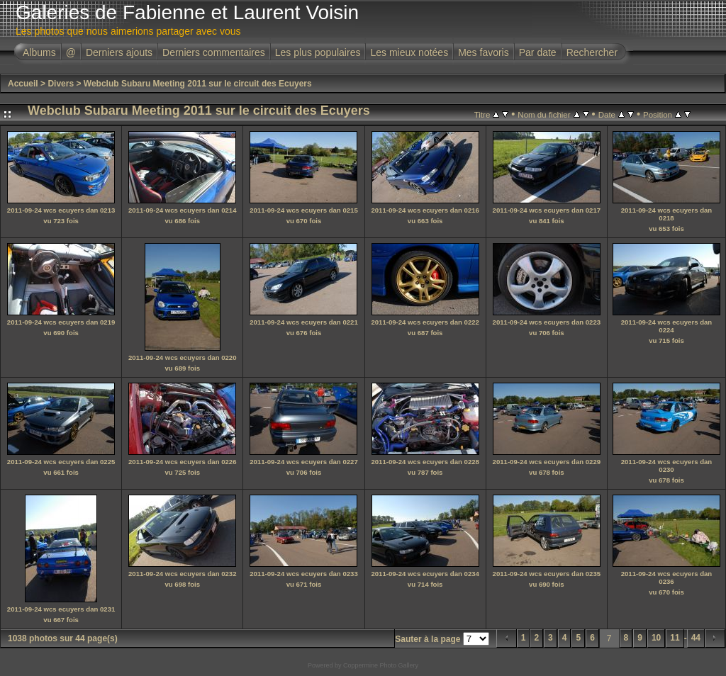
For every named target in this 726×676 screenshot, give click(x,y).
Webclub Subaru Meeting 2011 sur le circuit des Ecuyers (198, 84)
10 (656, 638)
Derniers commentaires (213, 52)
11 (674, 638)
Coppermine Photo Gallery (380, 665)
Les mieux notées (409, 52)
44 (695, 638)
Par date (538, 52)
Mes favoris (483, 52)
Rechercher (592, 52)
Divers (61, 84)
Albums (39, 52)
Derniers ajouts (119, 52)
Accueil (23, 84)
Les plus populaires (318, 52)
